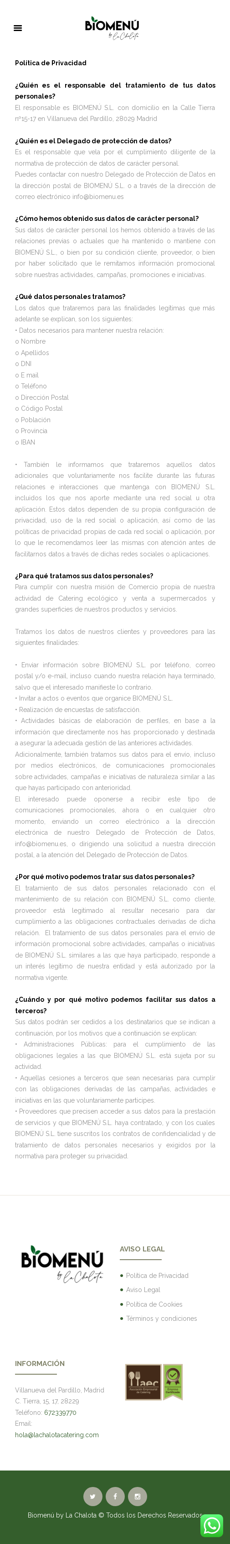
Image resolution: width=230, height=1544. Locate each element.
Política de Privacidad (157, 1275)
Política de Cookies (154, 1304)
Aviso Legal (143, 1289)
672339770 (60, 1412)
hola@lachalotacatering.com (57, 1435)
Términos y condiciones (161, 1318)
